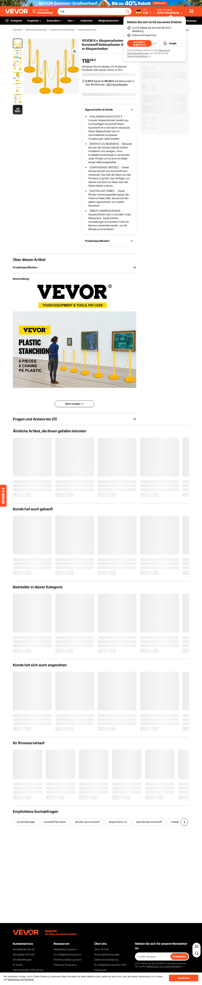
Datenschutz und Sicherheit (21, 979)
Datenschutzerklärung (137, 56)
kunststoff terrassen (55, 821)
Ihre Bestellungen (22, 959)
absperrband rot (118, 821)
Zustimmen (184, 978)
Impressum (100, 969)
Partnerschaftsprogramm (68, 959)
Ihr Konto (18, 964)
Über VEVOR (101, 949)
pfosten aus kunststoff (87, 821)
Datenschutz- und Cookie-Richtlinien (163, 966)
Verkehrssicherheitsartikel (62, 30)
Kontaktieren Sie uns (24, 949)
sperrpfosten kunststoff (149, 821)
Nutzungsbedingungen (107, 954)
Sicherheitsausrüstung (36, 30)
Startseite (17, 30)
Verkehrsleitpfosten (87, 30)
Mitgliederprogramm (65, 949)
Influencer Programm (65, 964)
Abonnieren (179, 956)
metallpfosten (178, 821)
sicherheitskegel (26, 821)
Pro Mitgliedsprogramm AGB (110, 964)
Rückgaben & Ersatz (24, 954)
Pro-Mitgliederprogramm (68, 954)
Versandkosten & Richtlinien (28, 969)
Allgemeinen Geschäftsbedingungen (148, 52)
